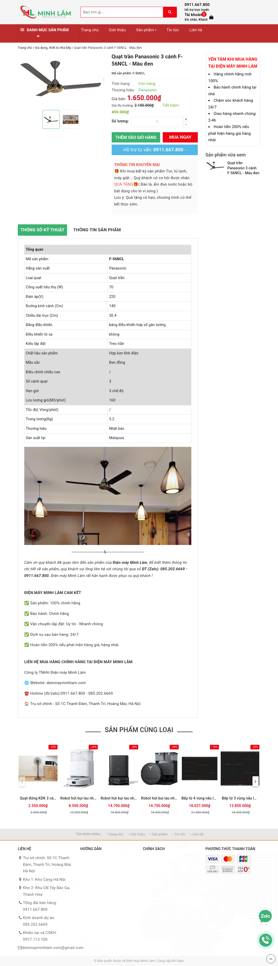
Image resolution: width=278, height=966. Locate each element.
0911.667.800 (197, 4)
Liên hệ (195, 30)
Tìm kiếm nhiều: (88, 834)
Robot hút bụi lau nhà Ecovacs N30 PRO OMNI (78, 798)
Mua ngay (180, 137)
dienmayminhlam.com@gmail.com (53, 947)
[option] (61, 77)
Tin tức (173, 30)
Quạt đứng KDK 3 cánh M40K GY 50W (38, 798)
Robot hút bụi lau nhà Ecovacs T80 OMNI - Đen (119, 798)
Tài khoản (193, 14)
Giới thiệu (117, 30)
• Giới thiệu (136, 834)
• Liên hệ (196, 834)
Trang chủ (90, 30)
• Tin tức (179, 834)
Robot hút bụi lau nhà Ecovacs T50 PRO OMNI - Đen (159, 798)
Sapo (180, 961)
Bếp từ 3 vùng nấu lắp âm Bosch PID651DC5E (240, 798)
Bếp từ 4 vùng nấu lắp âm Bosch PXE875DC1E (200, 798)
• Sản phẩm (158, 834)
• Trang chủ (114, 834)
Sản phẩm (146, 30)
